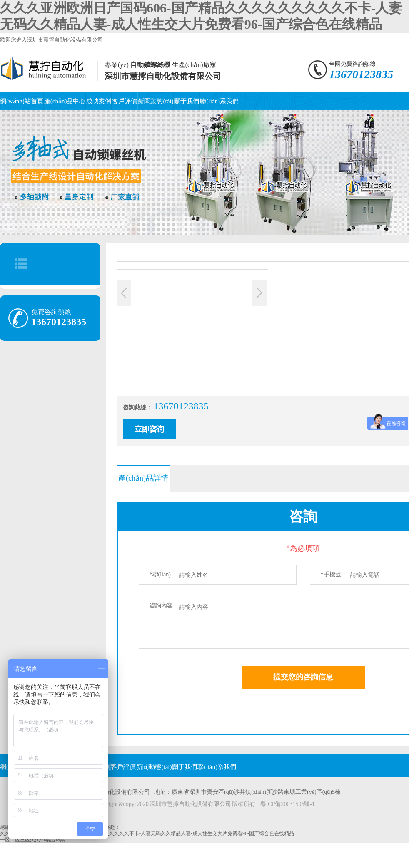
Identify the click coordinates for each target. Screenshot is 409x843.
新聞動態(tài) (155, 101)
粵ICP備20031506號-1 (287, 804)
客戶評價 (124, 101)
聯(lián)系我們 (219, 101)
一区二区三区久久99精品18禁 (32, 840)
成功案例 (98, 101)
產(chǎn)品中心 (65, 101)
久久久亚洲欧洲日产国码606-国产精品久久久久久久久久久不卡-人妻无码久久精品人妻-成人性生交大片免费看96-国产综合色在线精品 (147, 833)
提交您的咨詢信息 (303, 677)
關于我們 (186, 101)
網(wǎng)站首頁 (21, 101)
